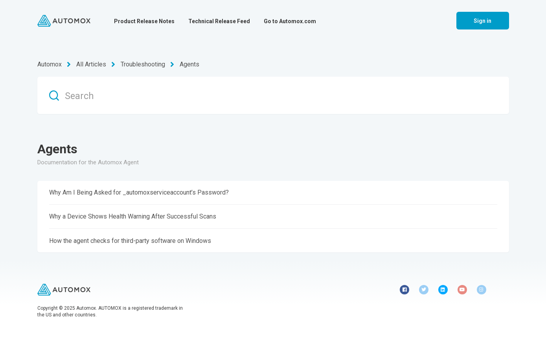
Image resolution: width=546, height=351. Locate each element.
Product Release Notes (144, 21)
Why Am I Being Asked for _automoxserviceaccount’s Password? (139, 192)
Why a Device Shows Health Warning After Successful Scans (132, 216)
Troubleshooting (143, 64)
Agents (189, 64)
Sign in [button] (483, 21)
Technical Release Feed (219, 21)
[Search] (273, 95)
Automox (49, 64)
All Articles (91, 64)
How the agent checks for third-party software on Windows (130, 240)
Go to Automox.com (290, 21)
